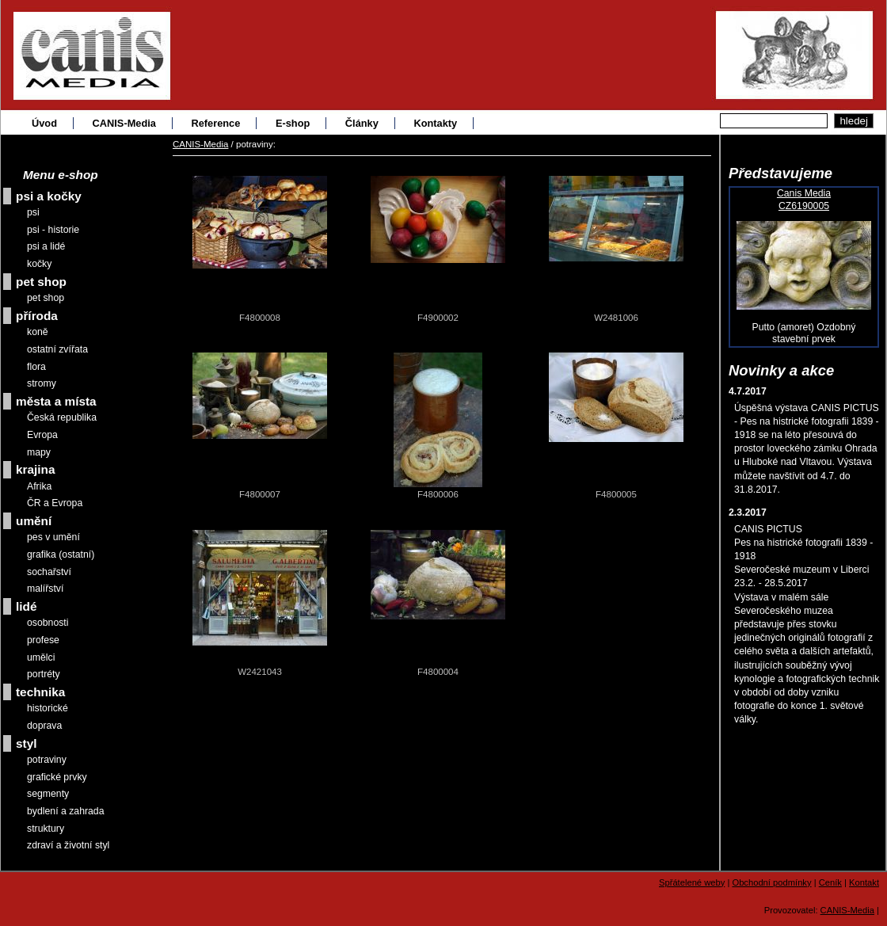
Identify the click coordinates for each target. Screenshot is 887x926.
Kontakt (864, 882)
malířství (45, 588)
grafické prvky (57, 777)
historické (47, 708)
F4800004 (438, 671)
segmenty (48, 793)
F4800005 (616, 494)
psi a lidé (46, 246)
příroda (37, 315)
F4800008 (259, 317)
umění (33, 521)
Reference (215, 123)
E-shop (293, 123)
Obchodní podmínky (771, 882)
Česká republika (62, 417)
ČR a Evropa (54, 503)
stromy (41, 383)
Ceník (830, 882)
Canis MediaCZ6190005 (804, 199)
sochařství (49, 571)
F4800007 (259, 494)
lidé (26, 606)
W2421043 (260, 671)
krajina (35, 469)
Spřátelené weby (692, 882)
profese (43, 640)
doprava (44, 725)
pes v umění (53, 537)
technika (40, 692)
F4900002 (438, 317)
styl (26, 743)
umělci (41, 657)
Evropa (42, 434)
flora (36, 366)
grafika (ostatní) (60, 554)
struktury (45, 828)
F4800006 (438, 494)
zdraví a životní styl (68, 845)
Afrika (39, 486)
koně (37, 331)
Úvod (44, 123)
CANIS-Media (124, 123)
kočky (39, 263)
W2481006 (616, 317)
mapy (39, 452)
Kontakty (435, 123)
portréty (43, 674)
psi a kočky (49, 196)
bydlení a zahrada (66, 811)
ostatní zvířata (57, 349)
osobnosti (48, 622)
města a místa (56, 401)
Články (362, 123)
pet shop (41, 281)
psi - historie (53, 229)
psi (33, 212)
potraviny (47, 759)
